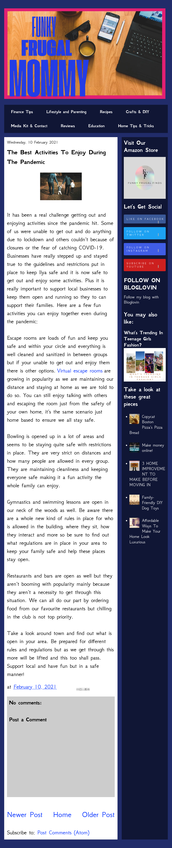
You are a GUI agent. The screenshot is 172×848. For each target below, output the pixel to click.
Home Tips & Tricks (136, 125)
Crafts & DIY (137, 111)
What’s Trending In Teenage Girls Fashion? (143, 339)
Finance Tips (22, 111)
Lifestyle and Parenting (66, 111)
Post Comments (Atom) (63, 832)
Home (62, 814)
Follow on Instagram (146, 249)
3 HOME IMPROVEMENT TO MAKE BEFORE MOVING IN (147, 474)
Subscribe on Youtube (146, 265)
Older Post (98, 814)
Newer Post (25, 814)
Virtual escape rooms (80, 370)
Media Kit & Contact (29, 125)
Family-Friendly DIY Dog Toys (152, 503)
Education (96, 125)
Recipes (106, 111)
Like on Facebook (146, 220)
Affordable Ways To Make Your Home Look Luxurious (144, 531)
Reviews (68, 125)
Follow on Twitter (146, 233)
